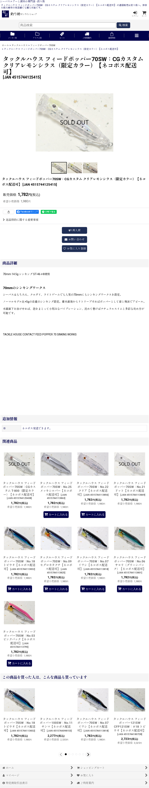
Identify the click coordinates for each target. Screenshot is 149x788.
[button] (136, 36)
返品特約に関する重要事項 (20, 219)
